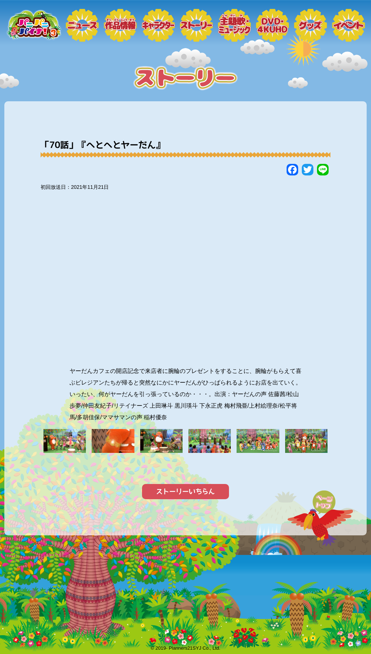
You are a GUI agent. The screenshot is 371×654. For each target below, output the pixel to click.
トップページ (33, 25)
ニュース (82, 25)
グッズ (310, 25)
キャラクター (158, 25)
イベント (348, 25)
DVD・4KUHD (272, 25)
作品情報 (120, 25)
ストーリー (196, 25)
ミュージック (234, 25)
